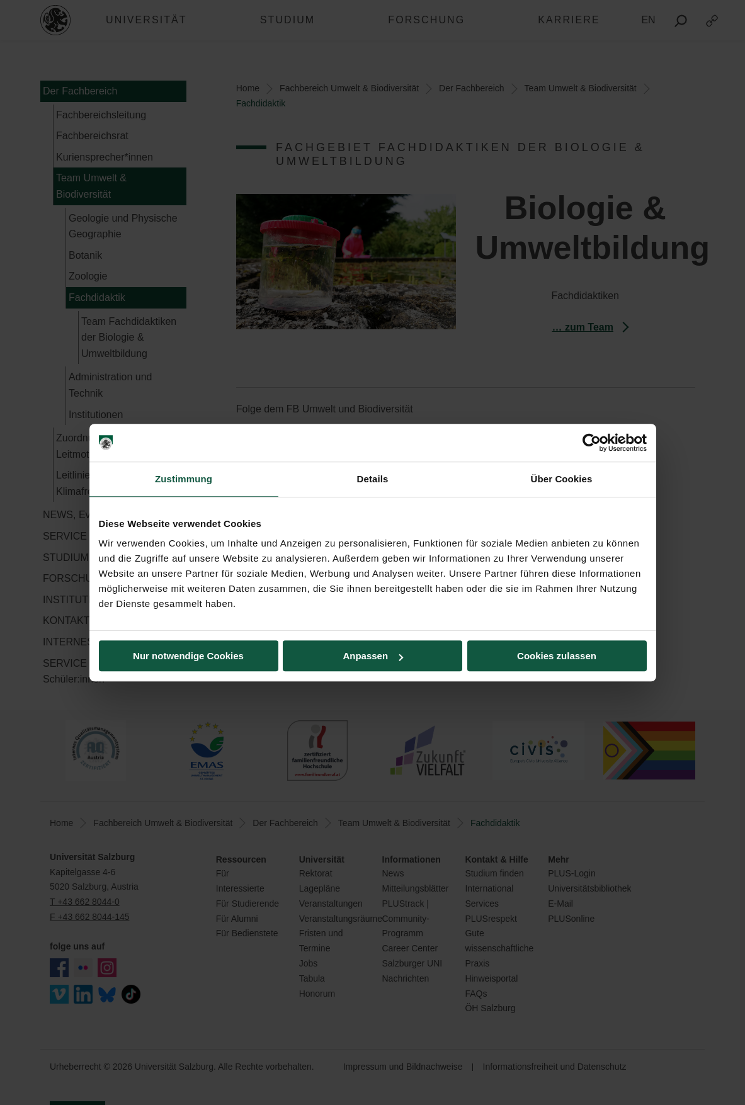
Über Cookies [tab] (562, 478)
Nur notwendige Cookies (188, 655)
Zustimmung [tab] (183, 478)
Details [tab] (373, 478)
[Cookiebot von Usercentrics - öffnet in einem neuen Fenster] (592, 442)
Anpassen (373, 655)
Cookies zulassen (556, 655)
